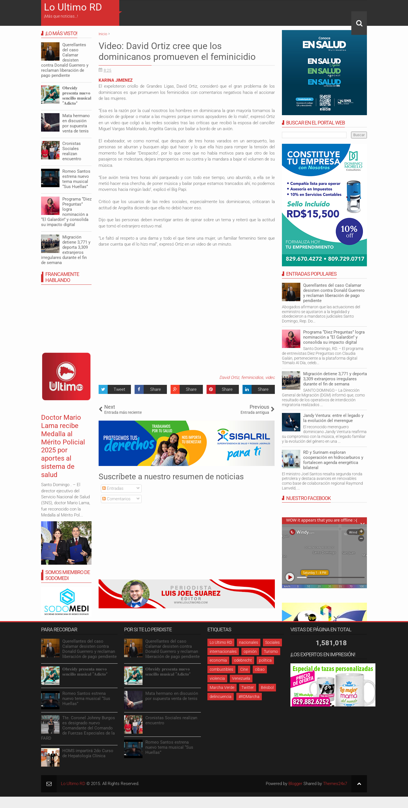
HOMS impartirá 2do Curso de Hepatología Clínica (87, 753)
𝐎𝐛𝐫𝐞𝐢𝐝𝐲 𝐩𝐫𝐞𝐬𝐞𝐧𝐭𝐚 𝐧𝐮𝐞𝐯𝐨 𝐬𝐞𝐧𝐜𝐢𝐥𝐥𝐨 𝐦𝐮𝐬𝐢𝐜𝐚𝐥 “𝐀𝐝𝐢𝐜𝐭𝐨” (76, 95)
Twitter (247, 687)
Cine (244, 669)
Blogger (295, 783)
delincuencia (220, 696)
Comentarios (116, 498)
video (270, 377)
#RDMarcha (249, 696)
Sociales (272, 642)
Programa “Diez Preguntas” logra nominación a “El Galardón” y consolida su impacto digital (334, 337)
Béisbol (267, 687)
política (265, 660)
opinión (250, 651)
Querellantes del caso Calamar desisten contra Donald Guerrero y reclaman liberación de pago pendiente (334, 293)
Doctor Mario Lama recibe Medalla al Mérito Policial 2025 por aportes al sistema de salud (63, 446)
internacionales (223, 651)
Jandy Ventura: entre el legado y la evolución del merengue (333, 418)
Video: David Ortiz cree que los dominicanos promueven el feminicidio (177, 51)
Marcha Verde (222, 687)
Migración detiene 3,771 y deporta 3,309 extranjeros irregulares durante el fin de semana (335, 379)
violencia (217, 678)
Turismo (271, 651)
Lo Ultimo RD (73, 7)
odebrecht (243, 660)
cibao (260, 669)
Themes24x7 (335, 783)
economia (218, 660)
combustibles (221, 669)
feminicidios (252, 377)
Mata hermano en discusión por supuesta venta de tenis (76, 123)
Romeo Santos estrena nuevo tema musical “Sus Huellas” (76, 179)
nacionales (248, 642)
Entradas (113, 488)
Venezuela (241, 678)
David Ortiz (229, 377)
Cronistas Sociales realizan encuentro (71, 151)
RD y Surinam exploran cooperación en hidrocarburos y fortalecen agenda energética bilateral (333, 460)
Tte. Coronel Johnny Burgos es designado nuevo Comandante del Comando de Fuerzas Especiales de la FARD (78, 728)
